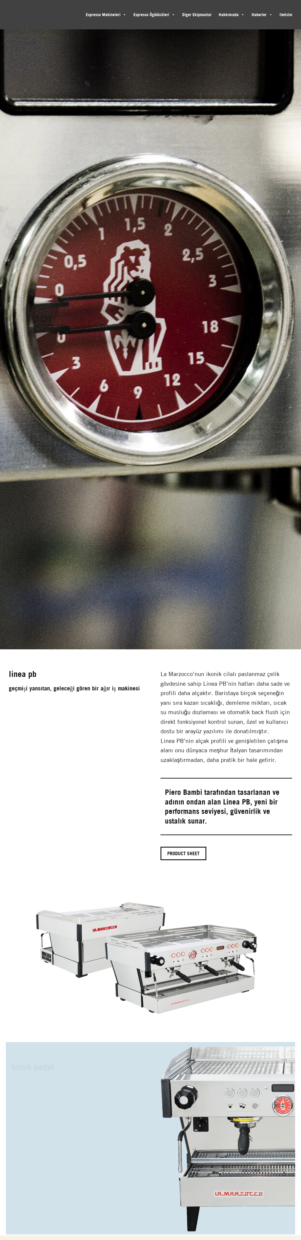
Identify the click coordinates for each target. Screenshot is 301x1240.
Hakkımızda (229, 14)
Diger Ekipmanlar (197, 14)
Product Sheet (183, 853)
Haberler (259, 14)
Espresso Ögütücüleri (151, 14)
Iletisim (286, 14)
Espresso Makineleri (103, 14)
